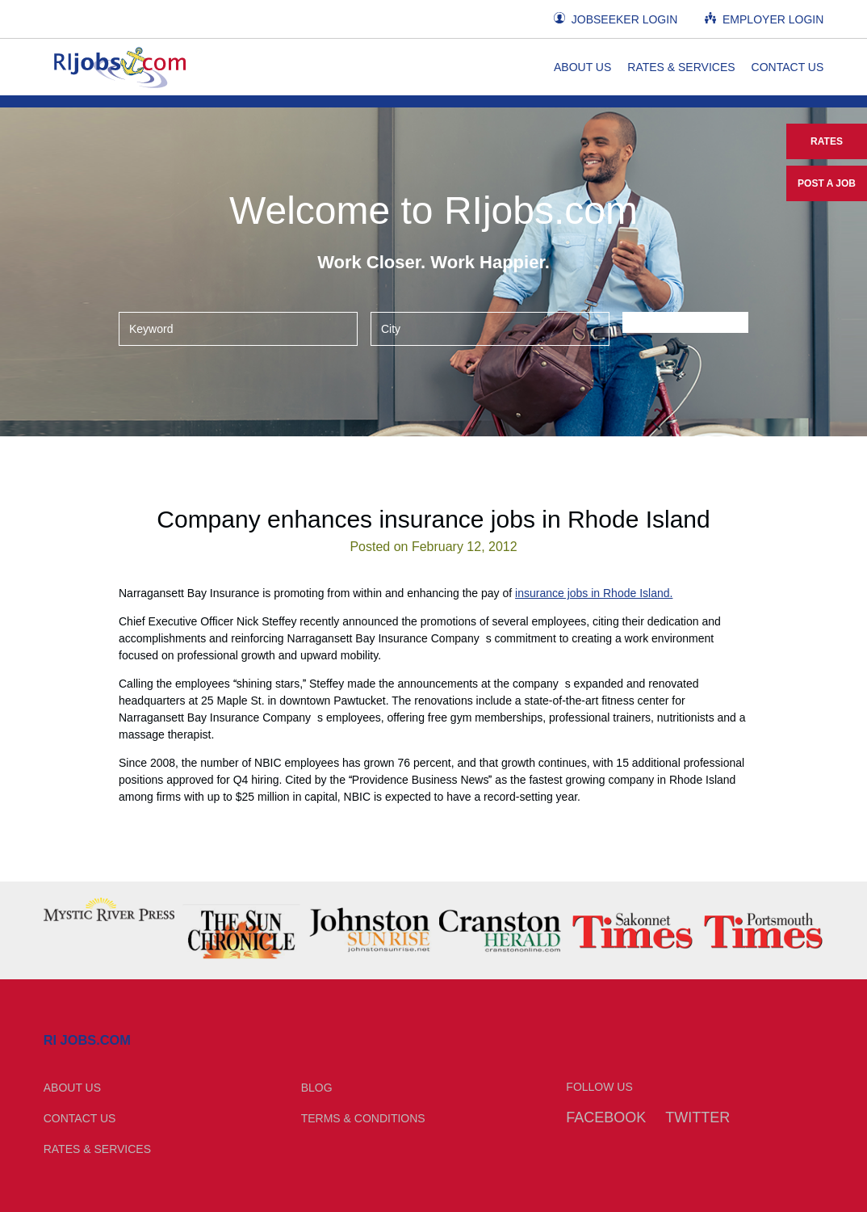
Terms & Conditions (363, 1118)
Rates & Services (681, 67)
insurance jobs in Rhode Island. (593, 593)
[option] (109, 909)
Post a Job (827, 183)
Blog (317, 1087)
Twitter (697, 1117)
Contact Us (788, 67)
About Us (582, 67)
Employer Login (764, 19)
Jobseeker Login (615, 19)
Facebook (606, 1117)
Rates (826, 141)
